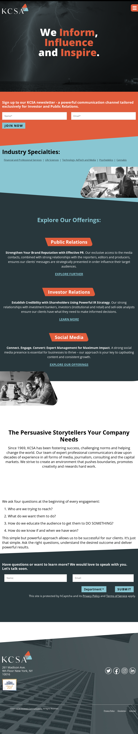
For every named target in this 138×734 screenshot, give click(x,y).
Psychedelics (106, 160)
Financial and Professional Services (23, 160)
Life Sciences (52, 160)
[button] (134, 8)
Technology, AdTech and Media (79, 160)
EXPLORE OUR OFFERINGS (69, 365)
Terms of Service (116, 596)
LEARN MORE (69, 319)
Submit (124, 589)
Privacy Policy (91, 596)
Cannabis (122, 160)
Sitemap (132, 711)
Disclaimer (122, 711)
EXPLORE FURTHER (69, 274)
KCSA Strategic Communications (29, 708)
